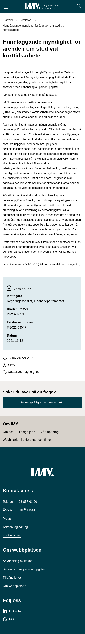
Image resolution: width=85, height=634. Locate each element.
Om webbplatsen (14, 586)
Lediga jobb (27, 432)
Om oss (8, 432)
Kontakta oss (12, 535)
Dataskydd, (15, 372)
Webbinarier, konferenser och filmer (27, 439)
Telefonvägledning (15, 527)
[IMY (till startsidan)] (42, 472)
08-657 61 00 (28, 501)
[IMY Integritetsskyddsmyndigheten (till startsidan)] (42, 6)
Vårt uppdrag (50, 432)
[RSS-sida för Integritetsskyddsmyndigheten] (9, 619)
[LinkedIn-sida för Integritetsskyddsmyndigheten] (12, 611)
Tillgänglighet (12, 577)
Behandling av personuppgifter (24, 569)
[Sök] (79, 6)
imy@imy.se (27, 509)
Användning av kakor (17, 561)
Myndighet (31, 372)
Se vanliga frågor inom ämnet (38, 402)
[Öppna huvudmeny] (6, 6)
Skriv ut (13, 365)
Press (7, 518)
